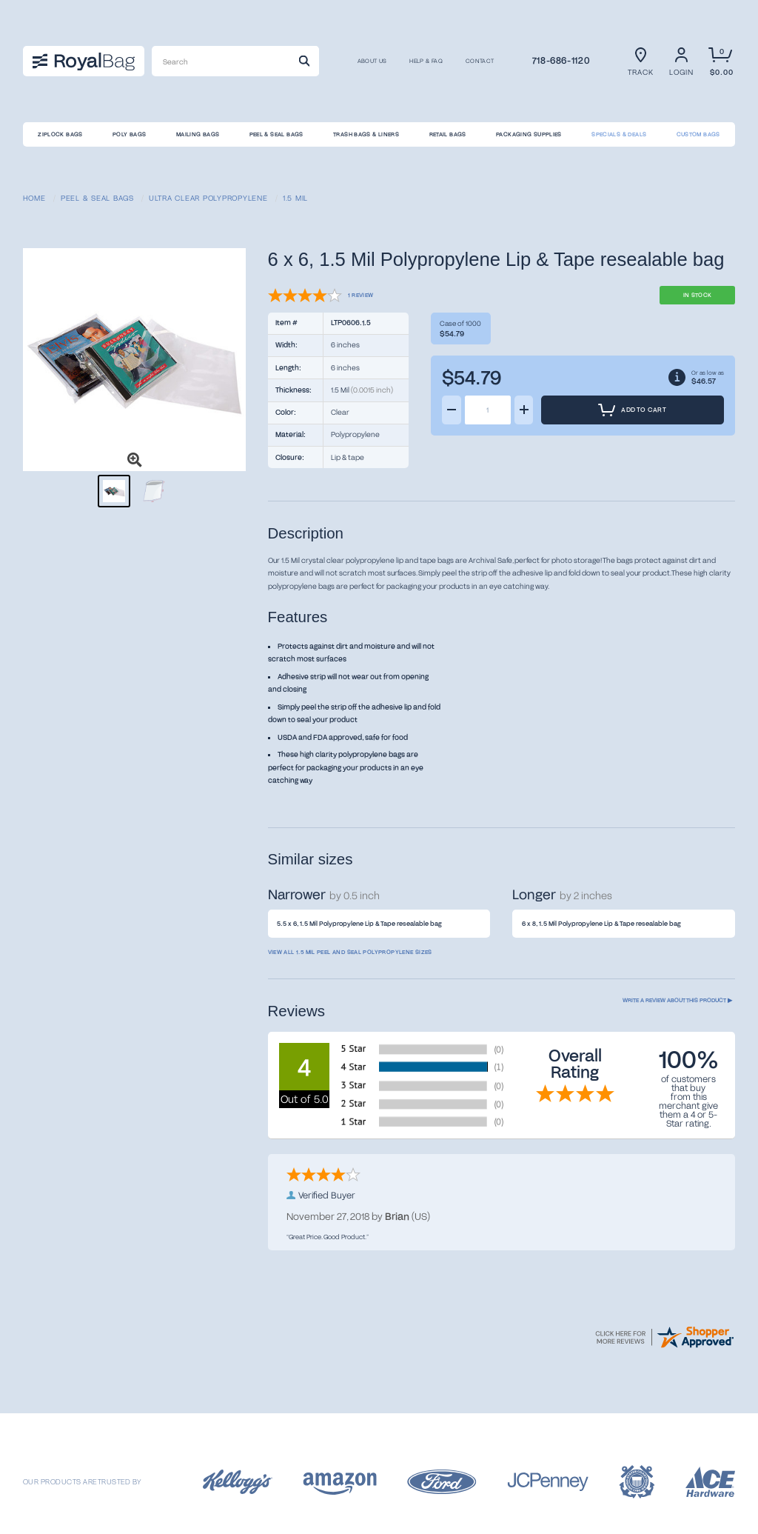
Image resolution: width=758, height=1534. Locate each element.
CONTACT (480, 61)
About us (372, 61)
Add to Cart (631, 410)
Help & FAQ (426, 61)
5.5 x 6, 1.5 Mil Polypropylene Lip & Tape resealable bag (359, 923)
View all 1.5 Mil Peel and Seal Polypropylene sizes (350, 952)
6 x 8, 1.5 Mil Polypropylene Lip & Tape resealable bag (601, 923)
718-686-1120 (561, 60)
